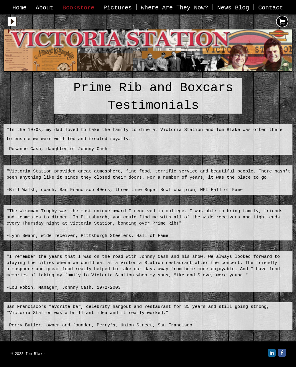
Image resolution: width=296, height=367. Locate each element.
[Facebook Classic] (282, 353)
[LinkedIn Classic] (272, 353)
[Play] (12, 21)
